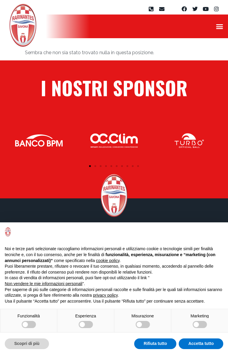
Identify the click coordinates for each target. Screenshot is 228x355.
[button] (219, 26)
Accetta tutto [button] (201, 343)
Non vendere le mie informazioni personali (43, 283)
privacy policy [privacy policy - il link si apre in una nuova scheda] (105, 295)
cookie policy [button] (107, 260)
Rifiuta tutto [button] (155, 343)
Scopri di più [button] (26, 343)
